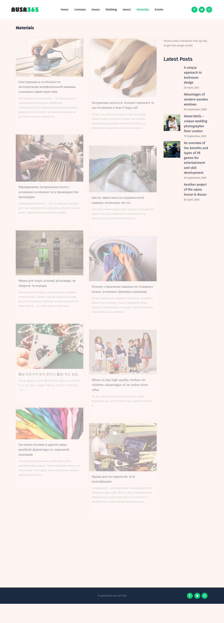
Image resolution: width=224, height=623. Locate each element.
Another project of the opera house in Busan (195, 189)
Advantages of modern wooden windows (196, 99)
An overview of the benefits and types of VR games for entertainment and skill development (196, 158)
